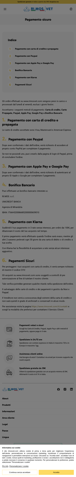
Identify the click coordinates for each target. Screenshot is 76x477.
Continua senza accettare (19, 472)
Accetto (56, 472)
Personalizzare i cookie (19, 466)
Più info (5, 466)
